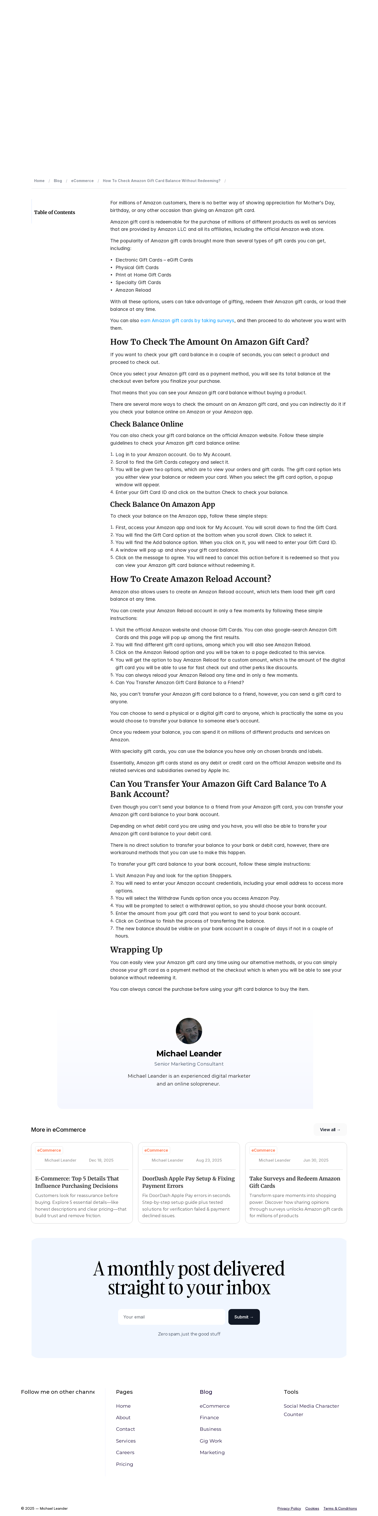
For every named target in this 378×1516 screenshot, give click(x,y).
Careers (125, 1452)
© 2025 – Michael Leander (45, 1508)
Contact (125, 1429)
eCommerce (215, 1406)
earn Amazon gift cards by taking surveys (187, 320)
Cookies (312, 1508)
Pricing (124, 1464)
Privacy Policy (289, 1508)
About (123, 1418)
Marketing (212, 1452)
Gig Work (211, 1441)
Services (126, 1441)
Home (123, 1406)
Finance (209, 1418)
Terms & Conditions (340, 1508)
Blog (206, 1392)
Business (211, 1429)
